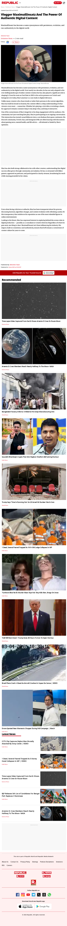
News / (3, 7)
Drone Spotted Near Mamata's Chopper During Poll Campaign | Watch (28, 728)
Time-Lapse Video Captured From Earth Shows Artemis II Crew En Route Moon (31, 321)
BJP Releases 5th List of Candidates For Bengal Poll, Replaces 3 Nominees (20, 794)
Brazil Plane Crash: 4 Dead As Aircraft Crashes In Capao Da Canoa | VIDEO (29, 683)
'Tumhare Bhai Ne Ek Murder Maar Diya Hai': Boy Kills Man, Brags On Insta (30, 592)
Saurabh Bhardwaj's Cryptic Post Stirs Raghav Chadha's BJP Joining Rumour (30, 457)
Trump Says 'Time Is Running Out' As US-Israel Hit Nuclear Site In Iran (28, 502)
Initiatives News (7, 38)
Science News (5, 324)
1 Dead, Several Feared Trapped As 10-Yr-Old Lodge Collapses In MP (27, 547)
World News (5, 414)
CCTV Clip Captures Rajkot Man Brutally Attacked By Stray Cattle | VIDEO (18, 742)
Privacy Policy (25, 862)
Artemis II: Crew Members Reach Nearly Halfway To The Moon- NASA (28, 366)
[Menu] (64, 3)
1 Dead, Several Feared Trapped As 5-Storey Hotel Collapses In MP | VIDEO (19, 760)
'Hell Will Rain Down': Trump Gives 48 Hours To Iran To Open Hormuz (27, 638)
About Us (5, 862)
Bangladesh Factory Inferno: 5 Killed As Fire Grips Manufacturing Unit (28, 412)
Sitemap (35, 862)
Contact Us (14, 862)
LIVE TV (58, 3)
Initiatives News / (10, 7)
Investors (59, 862)
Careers (9, 865)
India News (5, 460)
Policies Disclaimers (47, 862)
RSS (3, 865)
